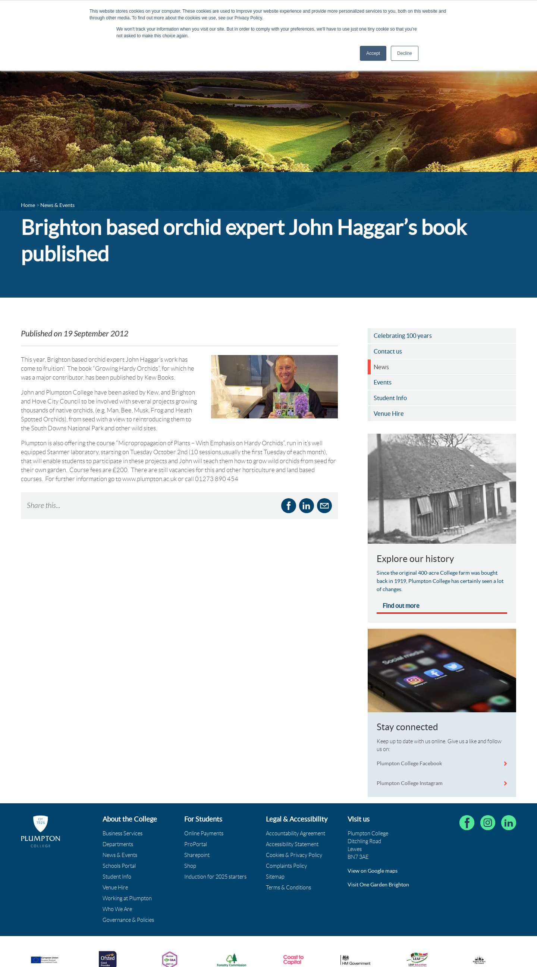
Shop (190, 866)
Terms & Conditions (288, 888)
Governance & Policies (128, 920)
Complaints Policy (286, 866)
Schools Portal (119, 866)
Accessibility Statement (292, 844)
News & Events (120, 855)
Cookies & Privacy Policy (294, 855)
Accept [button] (373, 53)
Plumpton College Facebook (410, 763)
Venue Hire (115, 888)
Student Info (117, 877)
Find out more (401, 605)
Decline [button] (404, 53)
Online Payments (203, 833)
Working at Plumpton (127, 898)
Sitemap (275, 877)
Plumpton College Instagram (410, 783)
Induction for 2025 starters (215, 877)
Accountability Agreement (295, 833)
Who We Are (117, 909)
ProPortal (195, 844)
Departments (118, 844)
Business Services (122, 833)
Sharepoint (197, 855)
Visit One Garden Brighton (378, 885)
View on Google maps (373, 871)
